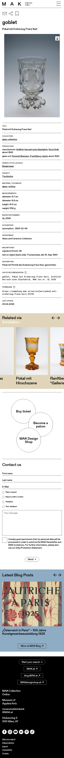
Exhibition (10, 322)
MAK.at (32, 669)
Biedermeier (8, 166)
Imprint (5, 746)
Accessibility (7, 750)
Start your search (32, 662)
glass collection (9, 139)
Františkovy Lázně (38, 156)
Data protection (8, 743)
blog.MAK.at (32, 675)
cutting (11, 186)
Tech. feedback (11, 506)
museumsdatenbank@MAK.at (14, 710)
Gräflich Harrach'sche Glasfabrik (32, 149)
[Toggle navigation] (58, 4)
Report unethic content (14, 497)
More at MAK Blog (32, 651)
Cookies (5, 753)
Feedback (9, 502)
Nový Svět (54, 149)
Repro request (11, 492)
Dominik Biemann (20, 156)
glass (4, 186)
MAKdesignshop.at (32, 682)
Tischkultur (7, 176)
